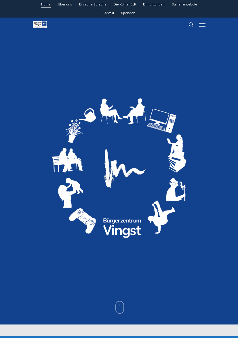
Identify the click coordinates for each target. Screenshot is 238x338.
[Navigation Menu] (202, 25)
